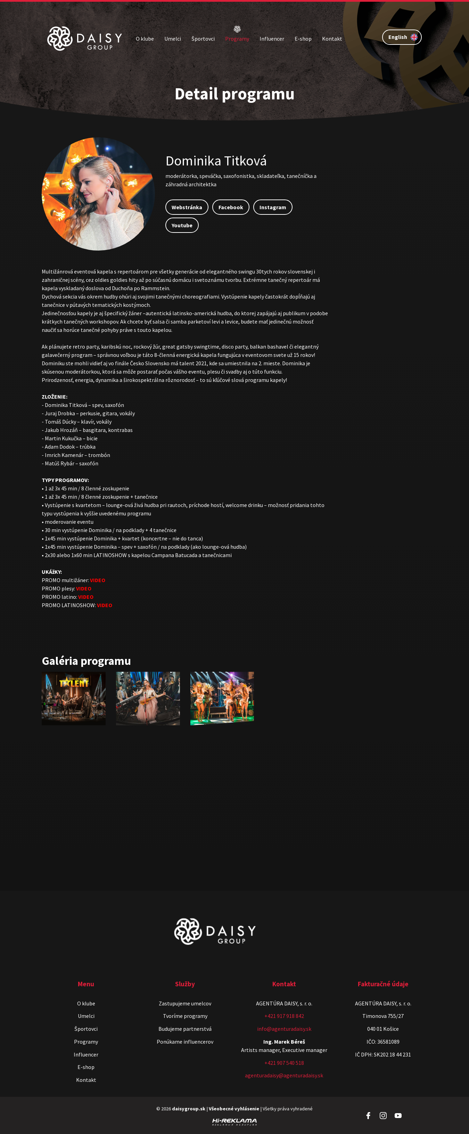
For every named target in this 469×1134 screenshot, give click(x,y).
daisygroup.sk (188, 1109)
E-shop (303, 38)
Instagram (273, 207)
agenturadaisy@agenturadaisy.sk (284, 1075)
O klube (145, 38)
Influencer (272, 38)
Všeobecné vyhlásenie (234, 1109)
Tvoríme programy (185, 1015)
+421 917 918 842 (284, 1015)
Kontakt (332, 38)
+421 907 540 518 (284, 1062)
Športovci (203, 38)
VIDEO (97, 580)
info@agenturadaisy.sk (284, 1028)
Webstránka (187, 207)
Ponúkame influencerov (185, 1041)
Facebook (231, 207)
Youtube (182, 225)
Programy (237, 38)
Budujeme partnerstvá (185, 1028)
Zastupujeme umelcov (185, 1003)
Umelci (172, 38)
